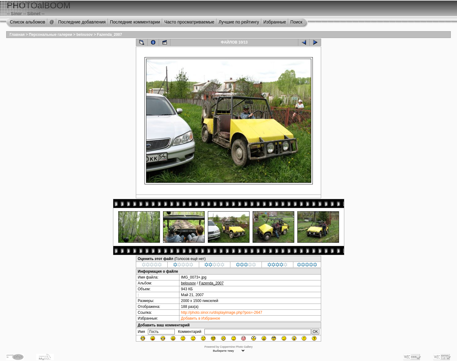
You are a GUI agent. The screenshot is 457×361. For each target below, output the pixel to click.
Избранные (274, 21)
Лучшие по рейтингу (239, 21)
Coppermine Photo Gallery (236, 346)
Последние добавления (82, 21)
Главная (17, 34)
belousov (84, 34)
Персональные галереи (50, 34)
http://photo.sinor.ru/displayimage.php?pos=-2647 (221, 312)
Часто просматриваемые (189, 21)
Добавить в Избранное (200, 318)
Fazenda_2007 (109, 34)
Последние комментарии (135, 21)
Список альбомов (27, 21)
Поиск (296, 21)
